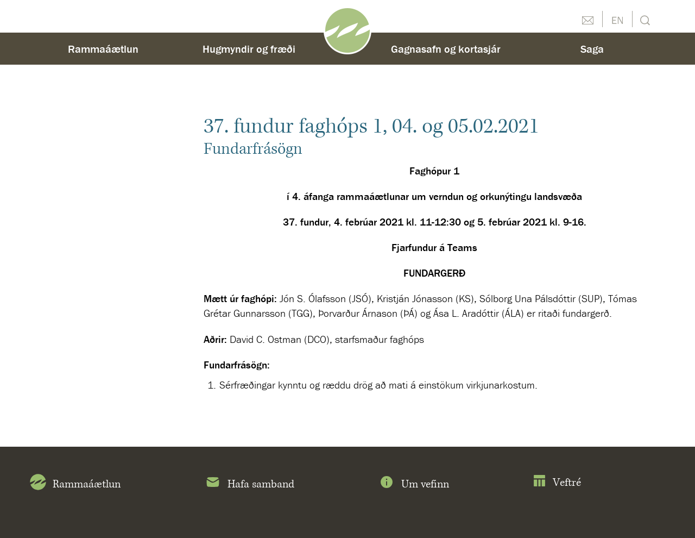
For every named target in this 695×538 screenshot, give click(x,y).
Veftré (557, 483)
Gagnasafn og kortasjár (446, 48)
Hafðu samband (587, 19)
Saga (592, 48)
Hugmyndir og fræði (249, 48)
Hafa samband (249, 484)
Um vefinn (413, 484)
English (617, 19)
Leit (644, 19)
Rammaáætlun (103, 48)
